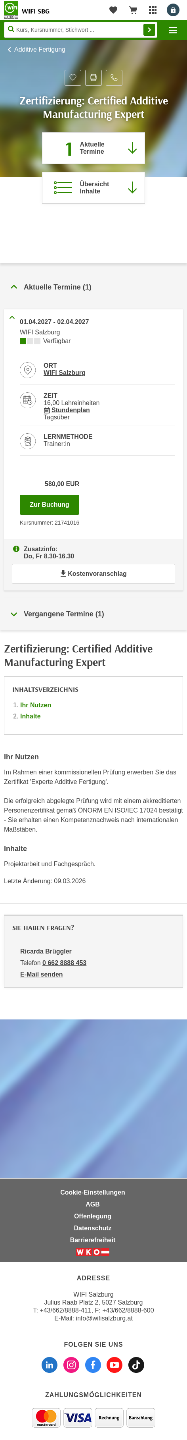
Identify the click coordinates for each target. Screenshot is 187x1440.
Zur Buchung (54, 502)
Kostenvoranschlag (93, 573)
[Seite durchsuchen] (80, 30)
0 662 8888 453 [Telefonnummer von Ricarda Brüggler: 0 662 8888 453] (64, 962)
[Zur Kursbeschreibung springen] (93, 188)
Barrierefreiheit (93, 1240)
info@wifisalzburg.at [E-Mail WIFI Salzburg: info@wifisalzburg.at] (104, 1318)
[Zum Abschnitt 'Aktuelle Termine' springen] (93, 148)
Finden (149, 30)
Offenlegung (92, 1216)
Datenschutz (92, 1228)
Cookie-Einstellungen (92, 1192)
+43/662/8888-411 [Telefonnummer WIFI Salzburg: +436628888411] (65, 1310)
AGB (93, 1204)
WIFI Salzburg (65, 372)
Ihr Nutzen (35, 705)
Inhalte (30, 716)
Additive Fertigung (39, 49)
